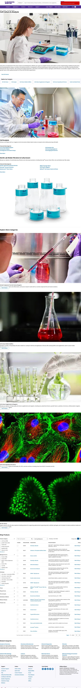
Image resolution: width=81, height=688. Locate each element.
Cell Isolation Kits (49, 147)
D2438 (24, 560)
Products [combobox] (20, 2)
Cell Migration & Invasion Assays (8, 150)
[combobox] (40, 2)
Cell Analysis (14, 82)
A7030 (24, 568)
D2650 (24, 545)
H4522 (24, 609)
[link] (7, 668)
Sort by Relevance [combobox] (39, 539)
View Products (5, 287)
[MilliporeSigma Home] (9, 3)
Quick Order (65, 6)
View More (2, 153)
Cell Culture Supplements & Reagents (42, 82)
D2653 (24, 591)
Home (1, 10)
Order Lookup (58, 6)
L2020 (24, 555)
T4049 (24, 614)
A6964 (24, 627)
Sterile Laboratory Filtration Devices (9, 165)
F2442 (24, 619)
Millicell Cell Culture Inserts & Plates (49, 169)
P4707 (24, 623)
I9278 (24, 578)
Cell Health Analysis (5, 149)
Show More (2, 551)
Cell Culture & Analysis (10, 10)
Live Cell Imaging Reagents (6, 147)
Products (4, 10)
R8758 (24, 564)
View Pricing (78, 545)
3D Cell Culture (5, 82)
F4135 (24, 605)
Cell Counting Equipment (51, 149)
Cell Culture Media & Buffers (25, 82)
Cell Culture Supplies (45, 167)
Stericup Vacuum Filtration (7, 167)
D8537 (24, 550)
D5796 (24, 582)
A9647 (24, 595)
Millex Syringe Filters (45, 165)
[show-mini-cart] (73, 7)
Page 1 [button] (68, 635)
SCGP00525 (25, 587)
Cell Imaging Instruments (51, 150)
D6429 (24, 573)
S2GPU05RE (25, 600)
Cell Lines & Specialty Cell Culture (60, 82)
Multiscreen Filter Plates (6, 169)
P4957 (24, 631)
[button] (49, 6)
